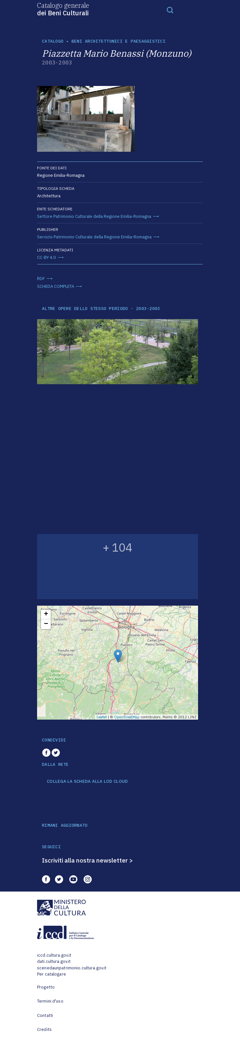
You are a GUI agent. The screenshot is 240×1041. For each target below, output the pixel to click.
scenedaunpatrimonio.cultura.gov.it (71, 968)
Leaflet (102, 717)
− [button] (46, 624)
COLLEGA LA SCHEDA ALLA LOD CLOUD (87, 781)
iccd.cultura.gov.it (54, 955)
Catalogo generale (63, 9)
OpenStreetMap (127, 717)
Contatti (45, 1015)
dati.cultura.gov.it (54, 961)
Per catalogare (51, 974)
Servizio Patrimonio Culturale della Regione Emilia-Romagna (94, 237)
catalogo (52, 41)
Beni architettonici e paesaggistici (119, 41)
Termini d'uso (50, 1001)
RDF (41, 278)
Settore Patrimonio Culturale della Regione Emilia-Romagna (94, 216)
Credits (44, 1029)
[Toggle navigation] (170, 10)
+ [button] (46, 614)
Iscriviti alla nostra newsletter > (87, 860)
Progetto (46, 987)
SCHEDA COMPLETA (55, 286)
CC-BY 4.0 (46, 257)
